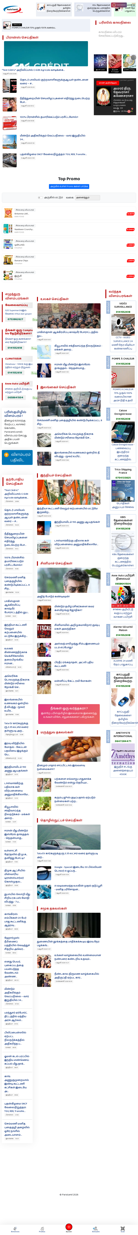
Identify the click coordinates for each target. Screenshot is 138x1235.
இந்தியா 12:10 (12, 798)
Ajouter (69, 1230)
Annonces (15, 1230)
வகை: (70, 213)
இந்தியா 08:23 (12, 980)
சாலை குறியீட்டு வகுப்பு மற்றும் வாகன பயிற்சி (123, 613)
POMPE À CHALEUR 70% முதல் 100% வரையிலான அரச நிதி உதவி (123, 395)
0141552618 (15, 348)
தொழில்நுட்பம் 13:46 (14, 734)
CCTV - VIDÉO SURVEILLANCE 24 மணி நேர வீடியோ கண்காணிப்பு (123, 343)
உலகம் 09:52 (11, 953)
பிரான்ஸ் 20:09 (12, 501)
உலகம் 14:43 (11, 616)
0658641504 (15, 397)
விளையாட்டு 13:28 (14, 758)
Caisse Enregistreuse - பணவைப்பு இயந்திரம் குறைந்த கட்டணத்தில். (123, 452)
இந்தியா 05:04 (12, 1095)
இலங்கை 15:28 (12, 592)
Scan (123, 1230)
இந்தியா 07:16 (12, 1024)
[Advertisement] (67, 1167)
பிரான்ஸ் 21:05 (12, 1115)
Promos (42, 1230)
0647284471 (123, 741)
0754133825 (123, 478)
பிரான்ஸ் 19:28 (12, 525)
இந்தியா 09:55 (12, 929)
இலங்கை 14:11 (12, 691)
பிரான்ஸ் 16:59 (12, 569)
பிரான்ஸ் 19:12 (12, 548)
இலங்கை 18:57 (12, 1138)
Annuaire (95, 1230)
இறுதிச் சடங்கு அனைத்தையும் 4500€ (123, 770)
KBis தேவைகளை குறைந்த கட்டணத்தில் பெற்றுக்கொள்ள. (123, 560)
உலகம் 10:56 (11, 905)
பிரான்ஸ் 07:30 (12, 1004)
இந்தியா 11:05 (12, 862)
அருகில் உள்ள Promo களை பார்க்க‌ (69, 201)
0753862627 (15, 319)
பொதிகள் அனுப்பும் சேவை (123, 505)
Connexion (119, 5)
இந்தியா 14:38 (12, 640)
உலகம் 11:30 (11, 842)
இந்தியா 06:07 (12, 1067)
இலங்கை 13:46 (12, 714)
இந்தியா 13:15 (12, 774)
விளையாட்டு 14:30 (13, 667)
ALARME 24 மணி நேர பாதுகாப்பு (123, 663)
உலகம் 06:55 (11, 1047)
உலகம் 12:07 (11, 822)
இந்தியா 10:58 (12, 885)
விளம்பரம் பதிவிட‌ (17, 457)
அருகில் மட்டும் (53, 213)
